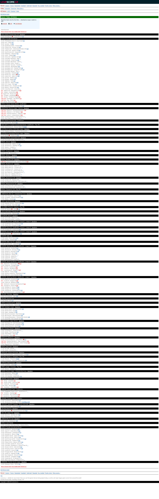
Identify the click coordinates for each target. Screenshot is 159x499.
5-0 (19, 326)
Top (1, 475)
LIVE (8, 11)
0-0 (14, 55)
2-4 (22, 223)
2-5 (27, 48)
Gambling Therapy (17, 479)
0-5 (21, 447)
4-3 (26, 410)
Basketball (17, 5)
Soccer (2, 5)
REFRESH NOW (5, 14)
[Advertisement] (79, 492)
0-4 (21, 233)
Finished (13, 11)
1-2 (16, 84)
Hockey (7, 5)
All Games (3, 11)
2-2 (23, 36)
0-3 (21, 115)
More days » (20, 8)
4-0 (17, 280)
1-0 (19, 66)
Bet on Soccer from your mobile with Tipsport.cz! (13, 31)
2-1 (18, 95)
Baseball (35, 5)
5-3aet (25, 127)
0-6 (16, 310)
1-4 (18, 213)
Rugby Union (48, 5)
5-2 (17, 82)
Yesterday (7, 8)
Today (2, 8)
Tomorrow (13, 8)
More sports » (56, 5)
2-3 (20, 229)
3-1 (20, 47)
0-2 (24, 40)
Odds (17, 11)
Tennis (12, 5)
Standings (22, 34)
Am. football (41, 5)
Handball (23, 5)
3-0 (20, 56)
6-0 (18, 279)
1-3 (12, 42)
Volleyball (29, 5)
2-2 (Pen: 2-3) (26, 402)
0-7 (20, 270)
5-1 (17, 53)
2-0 (18, 60)
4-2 (18, 387)
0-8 (18, 287)
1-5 (17, 93)
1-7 (12, 300)
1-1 (16, 77)
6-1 (18, 288)
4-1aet (17, 358)
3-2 (21, 85)
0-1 (21, 45)
